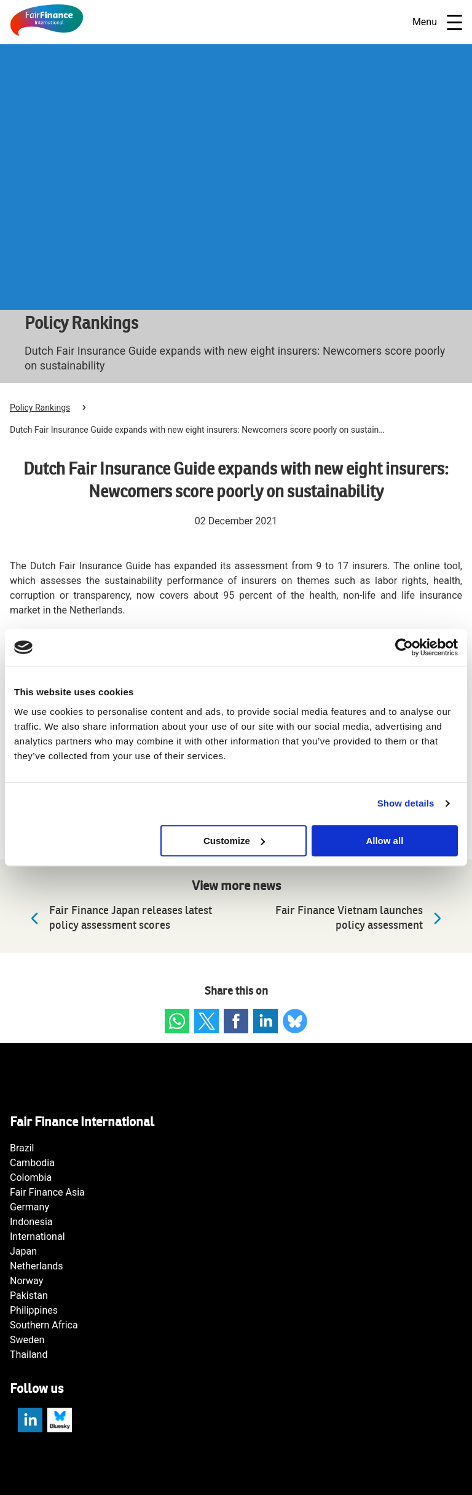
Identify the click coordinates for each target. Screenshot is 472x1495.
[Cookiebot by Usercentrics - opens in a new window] (404, 647)
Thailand (28, 1354)
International (37, 1236)
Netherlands (36, 1266)
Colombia (31, 1177)
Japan (23, 1251)
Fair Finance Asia (47, 1192)
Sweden (27, 1340)
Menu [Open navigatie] (437, 22)
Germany (29, 1207)
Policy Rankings (40, 407)
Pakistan (29, 1295)
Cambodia (32, 1163)
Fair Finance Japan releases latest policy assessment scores (118, 918)
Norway (26, 1281)
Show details (406, 803)
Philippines (34, 1310)
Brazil (22, 1148)
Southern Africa (44, 1325)
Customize (234, 840)
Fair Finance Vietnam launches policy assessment (361, 918)
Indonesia (31, 1222)
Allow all (384, 840)
